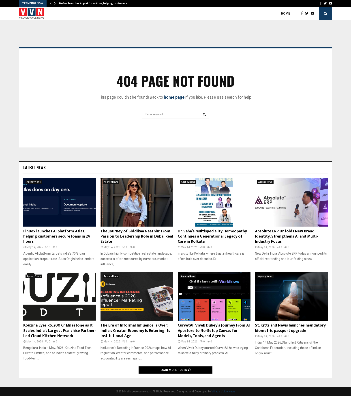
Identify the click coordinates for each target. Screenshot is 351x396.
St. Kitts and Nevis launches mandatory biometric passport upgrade (290, 328)
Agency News (34, 182)
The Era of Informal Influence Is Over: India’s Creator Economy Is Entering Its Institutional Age (135, 330)
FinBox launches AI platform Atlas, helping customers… (94, 3)
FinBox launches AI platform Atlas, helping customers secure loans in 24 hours (56, 236)
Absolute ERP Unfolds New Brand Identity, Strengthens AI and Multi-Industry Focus (286, 236)
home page (174, 97)
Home (285, 13)
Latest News (34, 167)
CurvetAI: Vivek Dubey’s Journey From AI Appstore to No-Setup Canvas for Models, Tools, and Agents (214, 330)
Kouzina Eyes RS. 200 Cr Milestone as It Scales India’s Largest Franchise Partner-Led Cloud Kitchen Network (59, 330)
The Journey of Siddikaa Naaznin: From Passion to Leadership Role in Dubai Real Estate (137, 236)
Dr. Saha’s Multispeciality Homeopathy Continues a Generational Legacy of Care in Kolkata (212, 236)
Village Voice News (223, 391)
